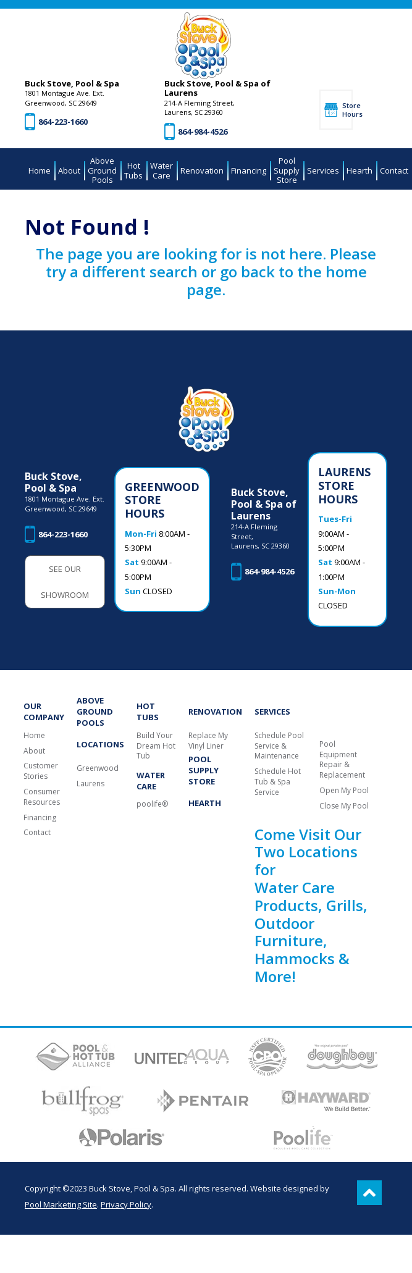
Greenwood (98, 768)
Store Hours (347, 109)
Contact (37, 833)
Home (34, 736)
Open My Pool (344, 791)
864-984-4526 (202, 131)
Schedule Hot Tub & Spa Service (277, 782)
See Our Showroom (65, 581)
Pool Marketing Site (61, 1204)
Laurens (90, 784)
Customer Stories (40, 771)
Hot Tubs (148, 711)
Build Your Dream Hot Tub (156, 746)
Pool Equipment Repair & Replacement (342, 759)
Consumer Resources (41, 797)
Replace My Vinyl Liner (208, 741)
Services (272, 711)
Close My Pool (344, 806)
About (34, 751)
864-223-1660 (63, 121)
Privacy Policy (126, 1204)
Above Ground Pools (95, 711)
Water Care (151, 781)
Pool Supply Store (203, 770)
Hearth (204, 803)
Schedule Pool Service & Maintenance (279, 746)
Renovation (215, 711)
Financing (39, 818)
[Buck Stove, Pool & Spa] (203, 45)
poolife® (152, 804)
